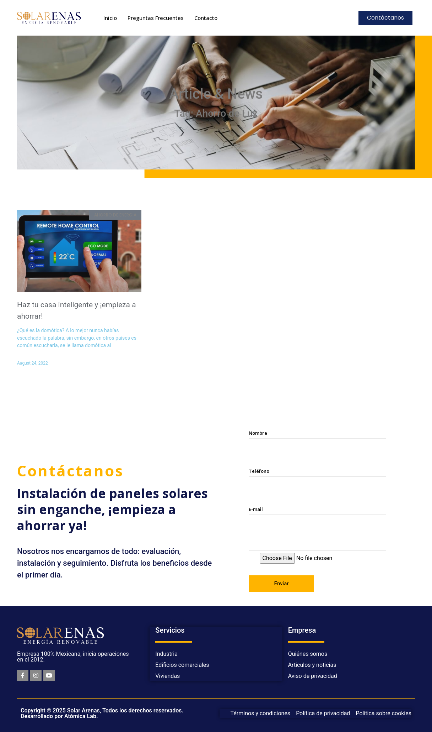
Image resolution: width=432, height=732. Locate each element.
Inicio (110, 17)
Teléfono (317, 481)
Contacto (205, 17)
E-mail (317, 519)
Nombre (317, 443)
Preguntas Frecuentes (156, 17)
